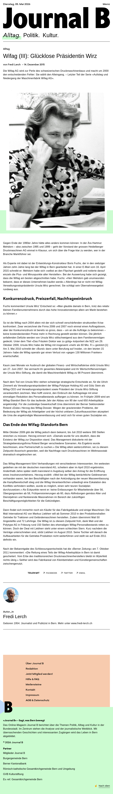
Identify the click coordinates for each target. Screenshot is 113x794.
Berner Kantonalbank (14, 763)
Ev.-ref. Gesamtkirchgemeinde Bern (22, 779)
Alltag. (11, 36)
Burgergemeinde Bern (15, 758)
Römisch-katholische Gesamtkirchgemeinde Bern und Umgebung (39, 769)
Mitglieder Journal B (14, 753)
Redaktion (32, 669)
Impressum (32, 695)
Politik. (31, 35)
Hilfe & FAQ (32, 679)
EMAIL (80, 573)
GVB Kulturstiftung (13, 774)
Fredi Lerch (14, 65)
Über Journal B (35, 663)
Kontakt (30, 690)
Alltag (6, 49)
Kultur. (51, 35)
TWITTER (67, 573)
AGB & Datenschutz (37, 700)
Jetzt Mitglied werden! (39, 674)
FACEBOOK (50, 573)
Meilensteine (33, 684)
